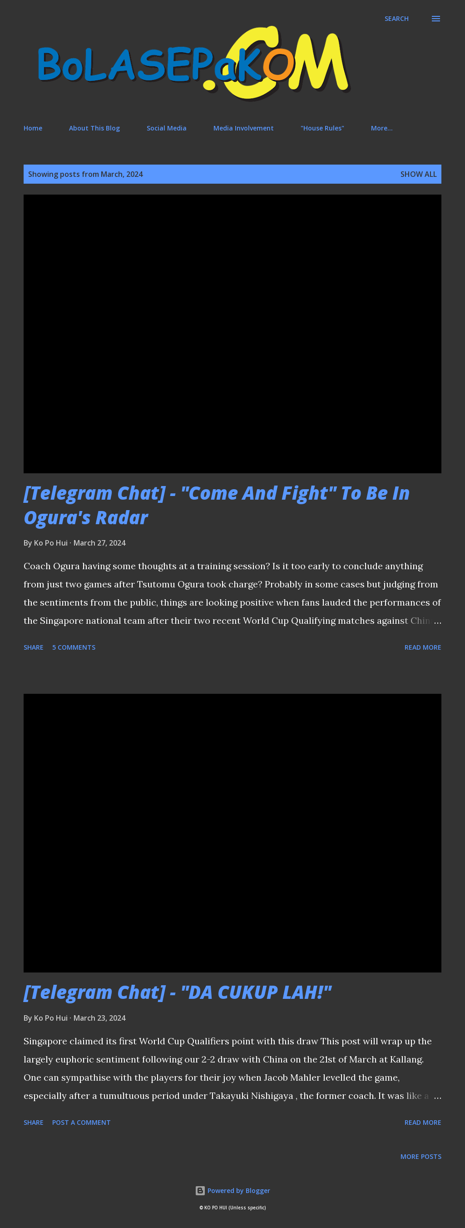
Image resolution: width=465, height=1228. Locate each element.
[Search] (397, 18)
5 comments (73, 647)
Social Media (167, 128)
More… (382, 128)
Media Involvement (243, 128)
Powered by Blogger (232, 1190)
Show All (419, 174)
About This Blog (94, 128)
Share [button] (34, 647)
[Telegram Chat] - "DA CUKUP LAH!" (177, 991)
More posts (421, 1156)
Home (33, 128)
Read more (423, 647)
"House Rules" (322, 128)
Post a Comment (81, 1122)
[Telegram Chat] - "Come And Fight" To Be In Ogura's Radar (217, 504)
